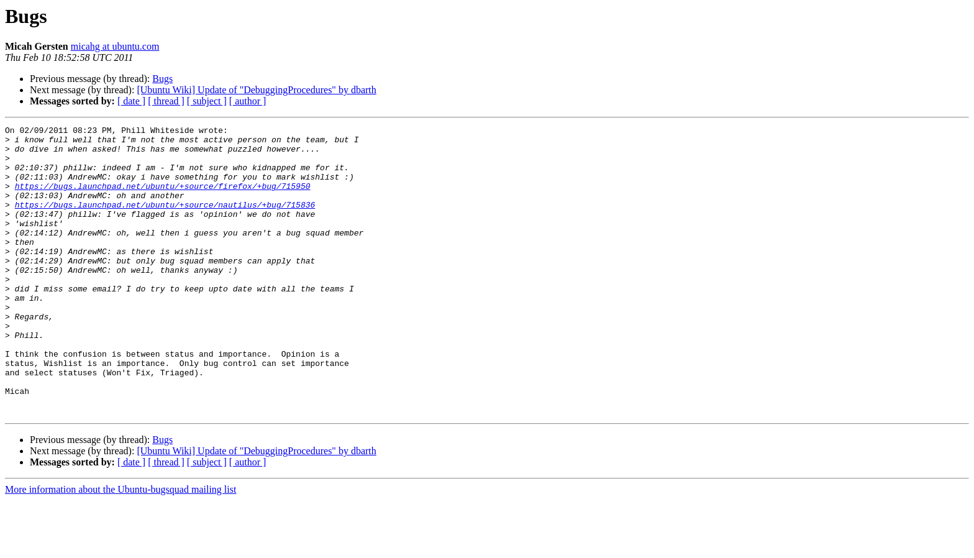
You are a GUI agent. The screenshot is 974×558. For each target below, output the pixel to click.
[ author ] (247, 101)
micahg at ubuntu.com (115, 46)
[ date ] (131, 101)
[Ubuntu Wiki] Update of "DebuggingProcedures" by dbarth (256, 90)
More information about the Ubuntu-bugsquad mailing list (120, 547)
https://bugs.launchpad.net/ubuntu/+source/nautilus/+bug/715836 (165, 221)
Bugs (162, 78)
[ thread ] (166, 101)
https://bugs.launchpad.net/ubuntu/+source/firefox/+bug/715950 (163, 198)
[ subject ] (207, 101)
